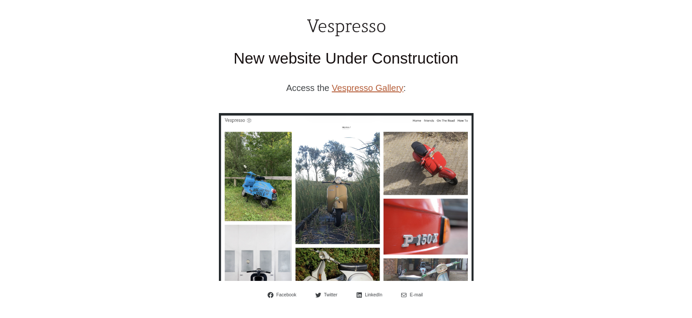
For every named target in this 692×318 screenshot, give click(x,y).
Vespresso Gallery (367, 88)
